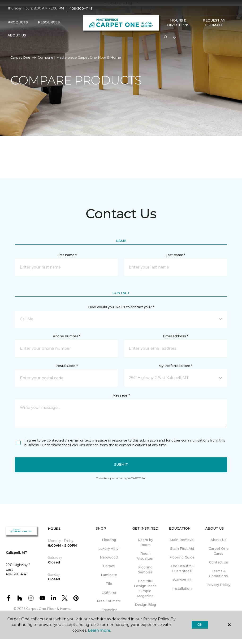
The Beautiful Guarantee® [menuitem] (182, 568)
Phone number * (66, 336)
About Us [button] (17, 35)
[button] (165, 37)
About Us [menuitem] (218, 540)
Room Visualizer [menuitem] (145, 556)
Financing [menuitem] (108, 610)
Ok (199, 624)
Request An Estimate (214, 22)
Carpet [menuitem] (109, 566)
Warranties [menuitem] (182, 580)
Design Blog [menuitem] (145, 605)
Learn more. (99, 630)
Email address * (175, 336)
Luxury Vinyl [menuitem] (108, 548)
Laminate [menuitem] (109, 575)
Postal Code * (67, 365)
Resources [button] (49, 22)
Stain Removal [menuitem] (182, 540)
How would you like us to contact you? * (121, 307)
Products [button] (18, 22)
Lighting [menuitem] (109, 592)
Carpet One (20, 57)
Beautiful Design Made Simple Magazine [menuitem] (145, 588)
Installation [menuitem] (182, 588)
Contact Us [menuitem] (218, 562)
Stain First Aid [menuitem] (182, 548)
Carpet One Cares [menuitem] (219, 551)
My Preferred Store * (175, 365)
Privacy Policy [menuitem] (218, 585)
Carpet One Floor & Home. (48, 609)
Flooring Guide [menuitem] (181, 557)
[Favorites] (174, 37)
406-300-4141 (80, 8)
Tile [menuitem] (109, 583)
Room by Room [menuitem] (145, 542)
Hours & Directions (178, 22)
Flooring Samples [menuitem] (145, 569)
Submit (121, 464)
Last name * (175, 255)
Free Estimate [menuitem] (109, 601)
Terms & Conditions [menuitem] (218, 573)
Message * (121, 395)
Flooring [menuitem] (109, 540)
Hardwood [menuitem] (109, 557)
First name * (66, 255)
